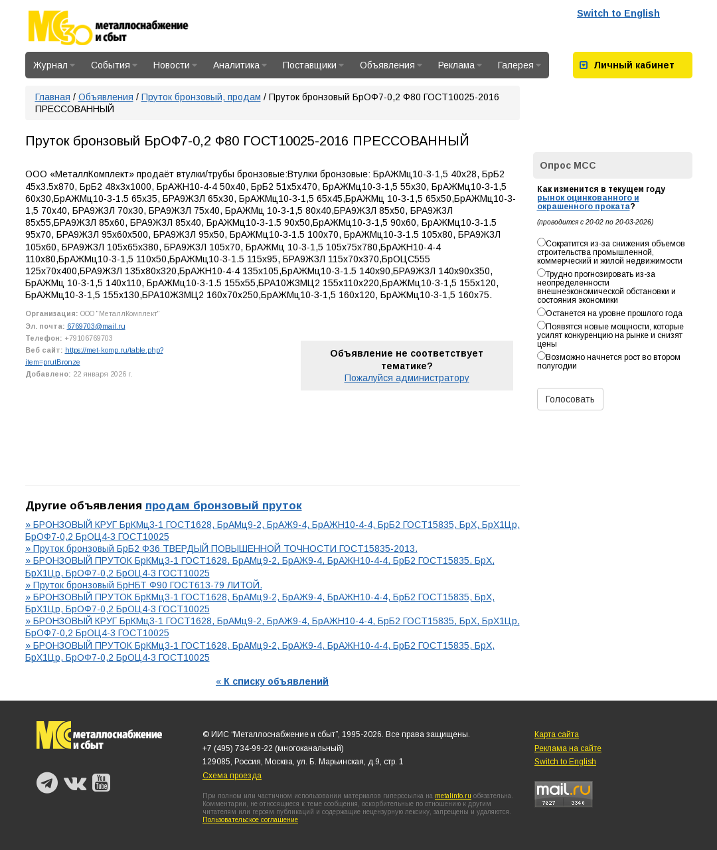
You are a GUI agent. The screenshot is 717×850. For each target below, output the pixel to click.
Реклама (460, 65)
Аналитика (240, 65)
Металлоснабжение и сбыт (126, 28)
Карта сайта (556, 734)
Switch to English (618, 13)
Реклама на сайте (567, 748)
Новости (175, 65)
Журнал (54, 65)
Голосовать (570, 399)
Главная (52, 97)
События (114, 65)
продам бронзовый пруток (223, 505)
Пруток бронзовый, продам (201, 97)
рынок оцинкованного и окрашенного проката (588, 202)
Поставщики (313, 65)
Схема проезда (232, 775)
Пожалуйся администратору (407, 378)
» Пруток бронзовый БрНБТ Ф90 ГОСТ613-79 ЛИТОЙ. (143, 585)
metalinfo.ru (453, 796)
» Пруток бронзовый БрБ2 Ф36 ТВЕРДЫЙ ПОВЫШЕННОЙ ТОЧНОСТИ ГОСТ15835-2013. (221, 548)
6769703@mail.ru (96, 326)
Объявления (391, 65)
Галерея (519, 65)
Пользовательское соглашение (250, 819)
